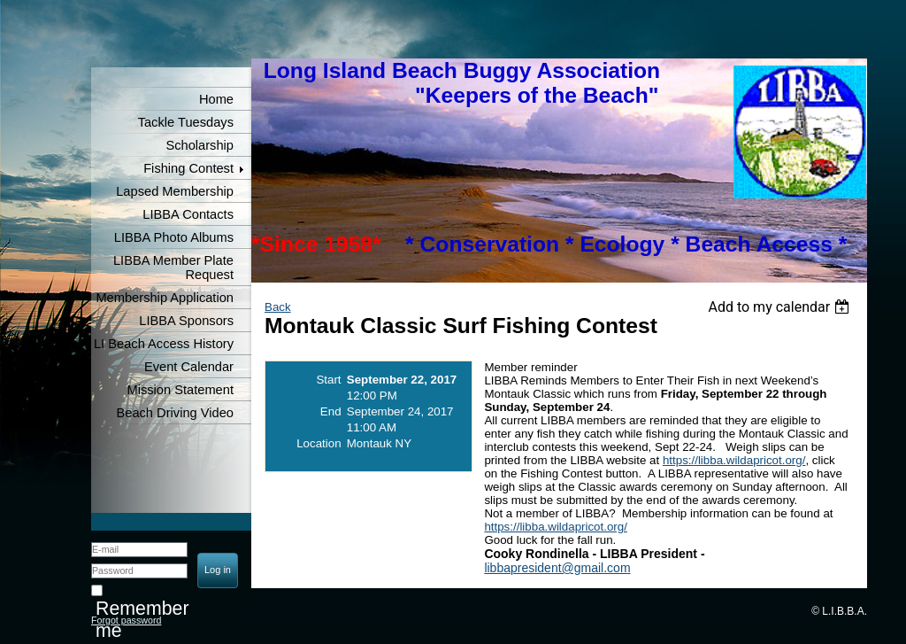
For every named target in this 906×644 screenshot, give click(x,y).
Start (328, 379)
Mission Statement (180, 390)
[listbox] (781, 307)
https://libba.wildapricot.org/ (734, 460)
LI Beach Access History (164, 344)
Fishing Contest (188, 168)
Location (318, 443)
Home (216, 99)
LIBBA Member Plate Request (173, 267)
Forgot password (126, 620)
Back (278, 307)
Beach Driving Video (175, 413)
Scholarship (199, 145)
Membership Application (165, 298)
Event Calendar (189, 367)
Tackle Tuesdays (186, 122)
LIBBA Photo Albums (174, 237)
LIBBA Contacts (188, 214)
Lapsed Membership (175, 191)
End (331, 411)
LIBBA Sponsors (186, 321)
